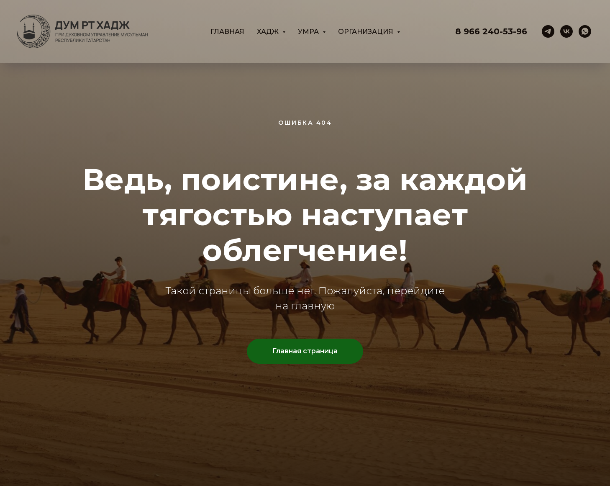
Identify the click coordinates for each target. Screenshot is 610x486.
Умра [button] (309, 32)
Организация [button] (366, 32)
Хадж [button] (268, 32)
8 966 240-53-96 (491, 31)
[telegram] (548, 31)
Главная (227, 32)
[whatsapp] (585, 31)
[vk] (566, 31)
